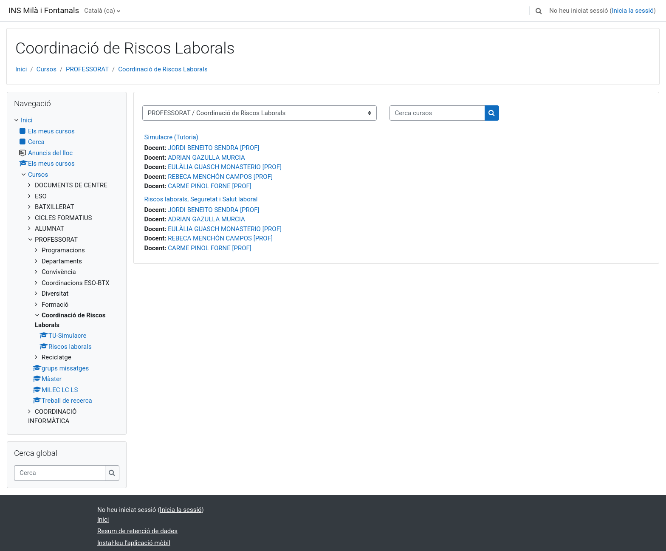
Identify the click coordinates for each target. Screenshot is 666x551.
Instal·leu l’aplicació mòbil (133, 543)
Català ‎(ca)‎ (99, 10)
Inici (21, 69)
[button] (538, 11)
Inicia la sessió (632, 10)
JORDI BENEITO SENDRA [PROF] (213, 148)
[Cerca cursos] (437, 113)
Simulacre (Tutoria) (171, 137)
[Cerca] (59, 473)
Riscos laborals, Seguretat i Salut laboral (201, 199)
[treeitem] (66, 271)
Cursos (46, 69)
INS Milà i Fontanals (43, 10)
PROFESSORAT (87, 69)
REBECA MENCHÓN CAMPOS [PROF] (220, 177)
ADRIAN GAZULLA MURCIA (206, 157)
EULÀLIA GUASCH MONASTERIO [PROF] (225, 167)
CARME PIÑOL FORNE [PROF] (209, 186)
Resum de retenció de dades (137, 531)
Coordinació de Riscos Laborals (162, 69)
